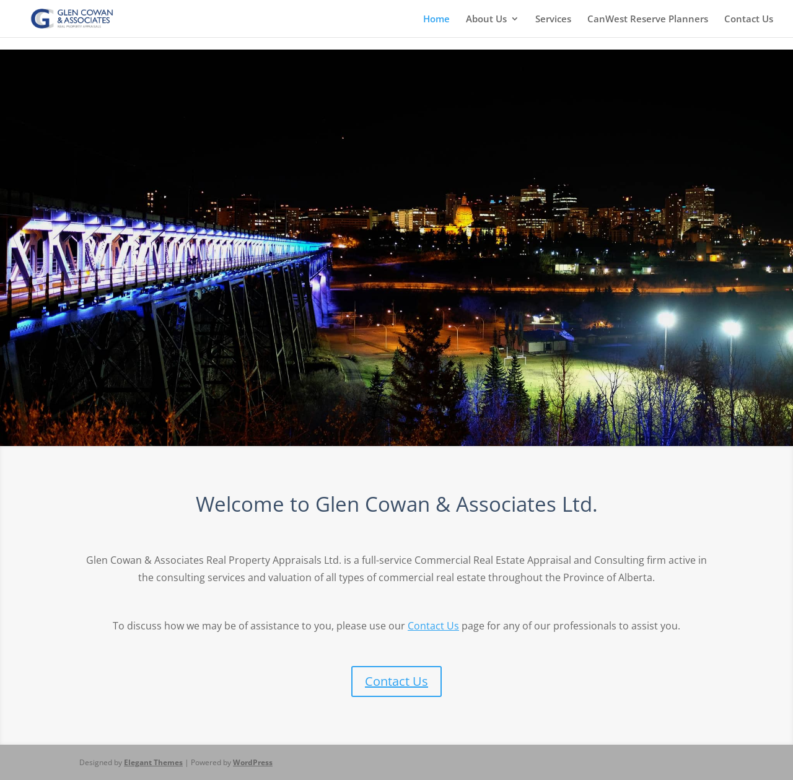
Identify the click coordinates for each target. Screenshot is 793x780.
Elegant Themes (153, 762)
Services (553, 19)
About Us (486, 19)
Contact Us (748, 19)
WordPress (253, 762)
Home (436, 19)
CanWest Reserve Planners (647, 19)
